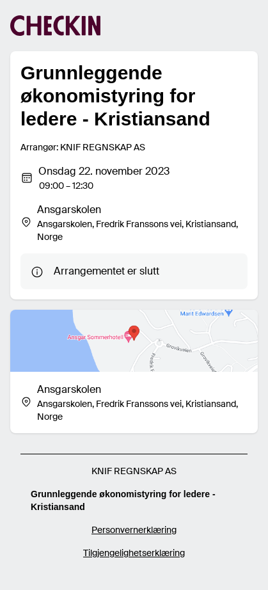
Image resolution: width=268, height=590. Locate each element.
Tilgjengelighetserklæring (134, 553)
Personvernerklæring (134, 530)
